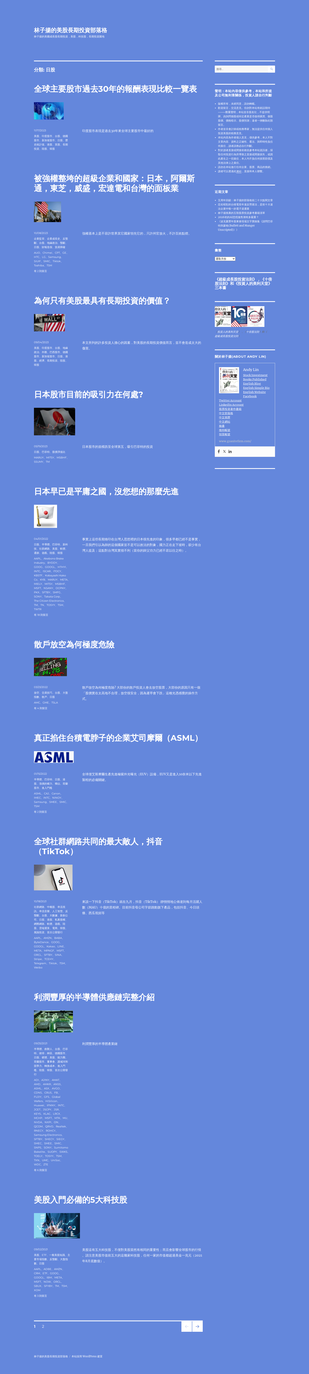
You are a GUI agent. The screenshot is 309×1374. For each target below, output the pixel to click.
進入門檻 (47, 787)
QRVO (49, 1126)
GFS (46, 1096)
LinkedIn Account (231, 405)
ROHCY (50, 1130)
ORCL (37, 954)
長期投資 (52, 360)
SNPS (37, 1147)
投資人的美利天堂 (253, 283)
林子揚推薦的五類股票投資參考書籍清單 (241, 213)
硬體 (44, 1057)
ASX (46, 1088)
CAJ (46, 793)
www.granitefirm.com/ (235, 441)
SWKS (63, 1151)
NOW (47, 1281)
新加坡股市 (48, 140)
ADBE (47, 1269)
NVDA (38, 1122)
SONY (38, 596)
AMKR (47, 1084)
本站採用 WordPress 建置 (87, 1356)
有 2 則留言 (40, 271)
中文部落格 (226, 413)
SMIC (46, 261)
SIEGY (60, 1139)
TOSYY (51, 605)
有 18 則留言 (41, 614)
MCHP (38, 1118)
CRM (37, 1273)
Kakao (51, 946)
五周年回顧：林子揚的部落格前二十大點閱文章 (245, 200)
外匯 (44, 352)
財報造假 (47, 247)
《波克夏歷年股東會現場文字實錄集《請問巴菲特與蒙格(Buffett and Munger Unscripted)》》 (245, 226)
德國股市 (60, 1053)
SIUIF (37, 261)
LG (44, 257)
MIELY (38, 583)
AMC (37, 702)
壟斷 (62, 242)
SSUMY (38, 461)
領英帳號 (224, 434)
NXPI (48, 1122)
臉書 (222, 426)
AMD (37, 1084)
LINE (60, 946)
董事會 (51, 1061)
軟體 (62, 548)
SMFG (56, 592)
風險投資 (39, 932)
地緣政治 (52, 242)
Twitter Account (230, 400)
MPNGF (49, 950)
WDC (37, 1164)
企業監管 (39, 238)
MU (65, 1118)
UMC (45, 1160)
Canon (56, 793)
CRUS (48, 1092)
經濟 (41, 360)
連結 (238, 171)
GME (46, 702)
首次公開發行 (55, 932)
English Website (254, 392)
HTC (36, 257)
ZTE (45, 1164)
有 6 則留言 (40, 1170)
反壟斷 (53, 1259)
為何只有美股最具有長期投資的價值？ (102, 301)
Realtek (61, 1126)
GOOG (38, 567)
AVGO (56, 1088)
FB (56, 1092)
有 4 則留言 (40, 708)
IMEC (37, 797)
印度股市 (47, 136)
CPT (57, 252)
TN (42, 605)
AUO (37, 252)
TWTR (37, 609)
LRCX (56, 1113)
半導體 (46, 544)
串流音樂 (44, 911)
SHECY (49, 1139)
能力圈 (61, 1057)
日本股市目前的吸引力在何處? (88, 394)
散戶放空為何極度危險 (74, 644)
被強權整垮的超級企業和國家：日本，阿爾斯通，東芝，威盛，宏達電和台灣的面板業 (114, 183)
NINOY (56, 797)
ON (56, 1122)
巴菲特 (46, 451)
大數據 (53, 915)
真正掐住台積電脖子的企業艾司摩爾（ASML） (118, 738)
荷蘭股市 (39, 1061)
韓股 (52, 148)
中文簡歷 (224, 417)
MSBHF (62, 457)
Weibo (38, 967)
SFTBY (46, 592)
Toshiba (39, 265)
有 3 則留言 (40, 1295)
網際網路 (39, 923)
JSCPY (47, 1109)
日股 (60, 140)
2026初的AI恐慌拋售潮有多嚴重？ (238, 217)
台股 (57, 136)
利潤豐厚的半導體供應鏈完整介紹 (94, 997)
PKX (36, 592)
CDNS (38, 1092)
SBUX (37, 1285)
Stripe (38, 959)
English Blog (252, 383)
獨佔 (57, 783)
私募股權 (60, 919)
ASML (37, 793)
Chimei (47, 252)
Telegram (40, 963)
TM (48, 461)
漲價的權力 (45, 783)
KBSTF (38, 575)
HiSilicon (51, 1101)
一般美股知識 (57, 1255)
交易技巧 (47, 692)
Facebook (250, 396)
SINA (58, 954)
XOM (37, 1290)
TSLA (54, 702)
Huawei (39, 1105)
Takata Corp (52, 596)
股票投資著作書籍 (230, 409)
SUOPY (52, 1151)
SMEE (53, 801)
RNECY (38, 1130)
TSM (49, 265)
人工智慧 (57, 911)
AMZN (48, 937)
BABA (58, 937)
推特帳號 (224, 430)
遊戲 (44, 552)
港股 (49, 144)
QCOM (38, 1126)
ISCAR (47, 571)
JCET (37, 1109)
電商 (54, 928)
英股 (57, 144)
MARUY (39, 457)
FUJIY (37, 1096)
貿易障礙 (60, 247)
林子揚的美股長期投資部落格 (70, 30)
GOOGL (50, 567)
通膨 (36, 552)
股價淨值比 (58, 451)
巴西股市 (55, 352)
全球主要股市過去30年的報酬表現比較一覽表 (115, 89)
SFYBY (48, 1285)
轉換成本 (49, 1065)
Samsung (54, 257)
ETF (44, 1255)
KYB (42, 579)
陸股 (44, 148)
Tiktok (57, 261)
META (64, 579)
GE (64, 252)
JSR (56, 1109)
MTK (57, 1118)
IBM (49, 1277)
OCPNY (60, 588)
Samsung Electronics (48, 1134)
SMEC (38, 1143)
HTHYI (62, 567)
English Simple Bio (256, 388)
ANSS (57, 1084)
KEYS (37, 1113)
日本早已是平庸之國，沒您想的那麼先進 (106, 491)
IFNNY (51, 1105)
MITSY (50, 457)
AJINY (45, 1079)
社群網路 (44, 548)
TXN (36, 1160)
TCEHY (48, 959)
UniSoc (55, 1160)
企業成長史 (53, 238)
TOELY (38, 1156)
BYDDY (52, 562)
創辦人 (48, 1049)
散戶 (44, 696)
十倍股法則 (252, 332)
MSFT (37, 588)
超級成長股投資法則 (236, 279)
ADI (36, 1079)
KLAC (46, 1113)
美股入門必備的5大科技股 (80, 1200)
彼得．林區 (45, 1053)
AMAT (55, 1079)
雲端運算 (44, 928)
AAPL (37, 558)
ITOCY (57, 571)
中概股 (51, 906)
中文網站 (224, 421)
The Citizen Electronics (49, 600)
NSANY (48, 588)
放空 (36, 692)
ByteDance (41, 942)
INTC (37, 571)
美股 (36, 136)
